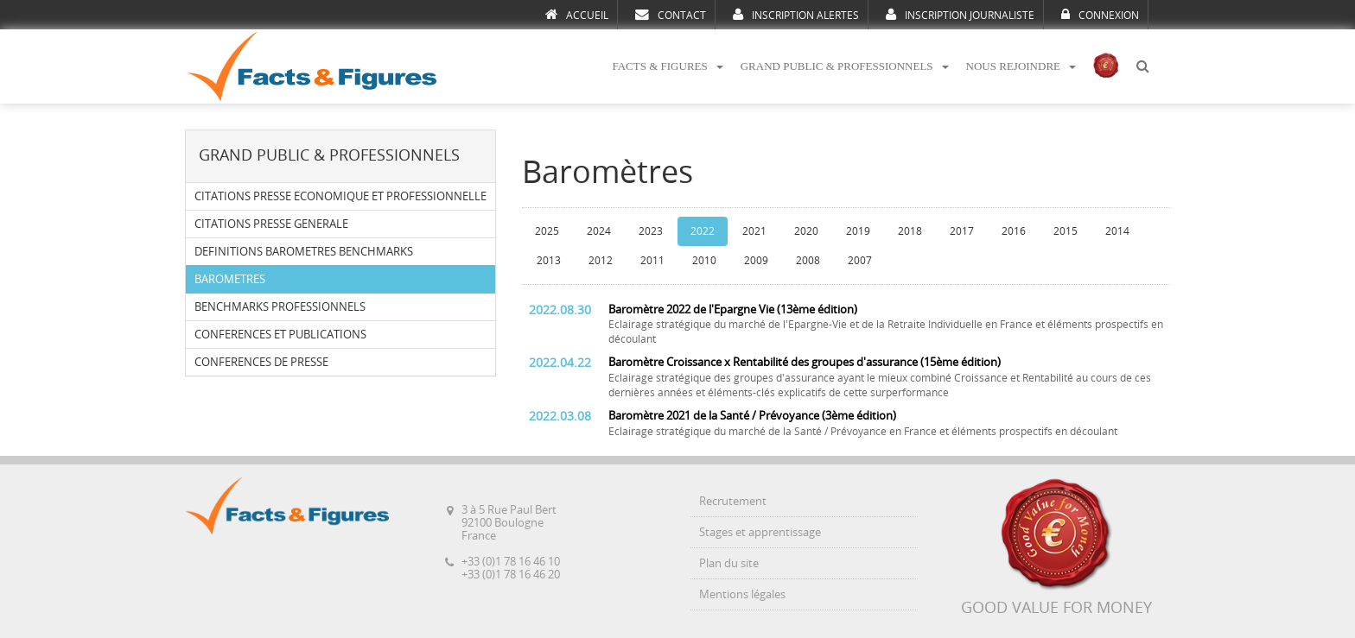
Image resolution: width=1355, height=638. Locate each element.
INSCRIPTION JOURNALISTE (960, 15)
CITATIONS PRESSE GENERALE (271, 224)
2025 (547, 231)
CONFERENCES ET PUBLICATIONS (280, 334)
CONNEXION (1100, 15)
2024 (599, 231)
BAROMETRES (229, 279)
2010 (704, 261)
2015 (1065, 231)
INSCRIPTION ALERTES (796, 15)
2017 (962, 231)
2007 (860, 261)
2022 (702, 231)
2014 (1117, 231)
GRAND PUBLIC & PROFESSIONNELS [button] (845, 66)
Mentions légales (742, 594)
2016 (1014, 231)
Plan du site (729, 563)
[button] (1142, 67)
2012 (600, 261)
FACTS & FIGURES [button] (667, 66)
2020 (806, 231)
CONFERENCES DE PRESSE (261, 362)
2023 (651, 231)
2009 (756, 261)
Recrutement (733, 501)
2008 (808, 261)
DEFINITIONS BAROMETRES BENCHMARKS (303, 251)
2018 (910, 231)
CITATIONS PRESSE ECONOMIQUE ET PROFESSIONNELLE (340, 196)
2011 (652, 261)
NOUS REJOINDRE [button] (1021, 66)
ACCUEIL (576, 15)
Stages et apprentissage (760, 532)
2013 (549, 261)
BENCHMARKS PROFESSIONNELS (280, 306)
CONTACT (670, 15)
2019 (858, 231)
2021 (754, 231)
